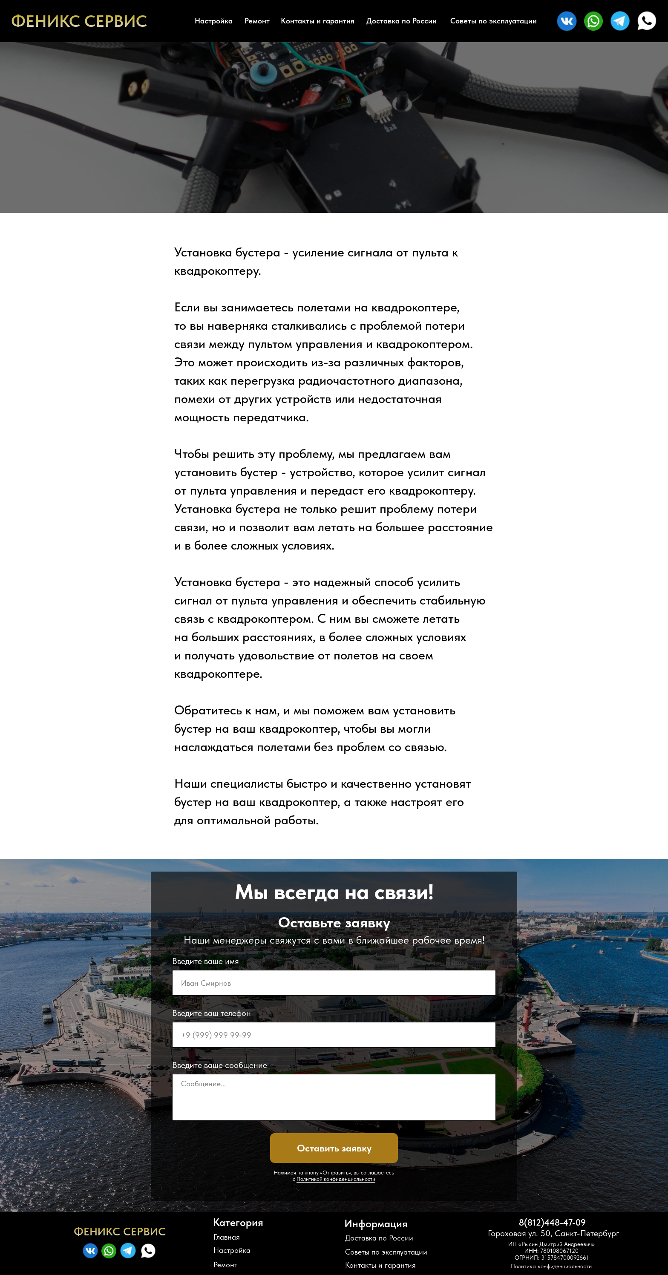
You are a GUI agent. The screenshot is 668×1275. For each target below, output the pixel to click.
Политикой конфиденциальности (336, 1179)
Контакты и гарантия (317, 21)
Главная (226, 1236)
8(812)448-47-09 (552, 1222)
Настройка (214, 21)
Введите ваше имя (205, 961)
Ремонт (257, 21)
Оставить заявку (334, 1148)
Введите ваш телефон (211, 1013)
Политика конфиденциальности (551, 1266)
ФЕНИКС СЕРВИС (79, 21)
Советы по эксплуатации (493, 21)
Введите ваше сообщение (219, 1065)
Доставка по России (401, 21)
